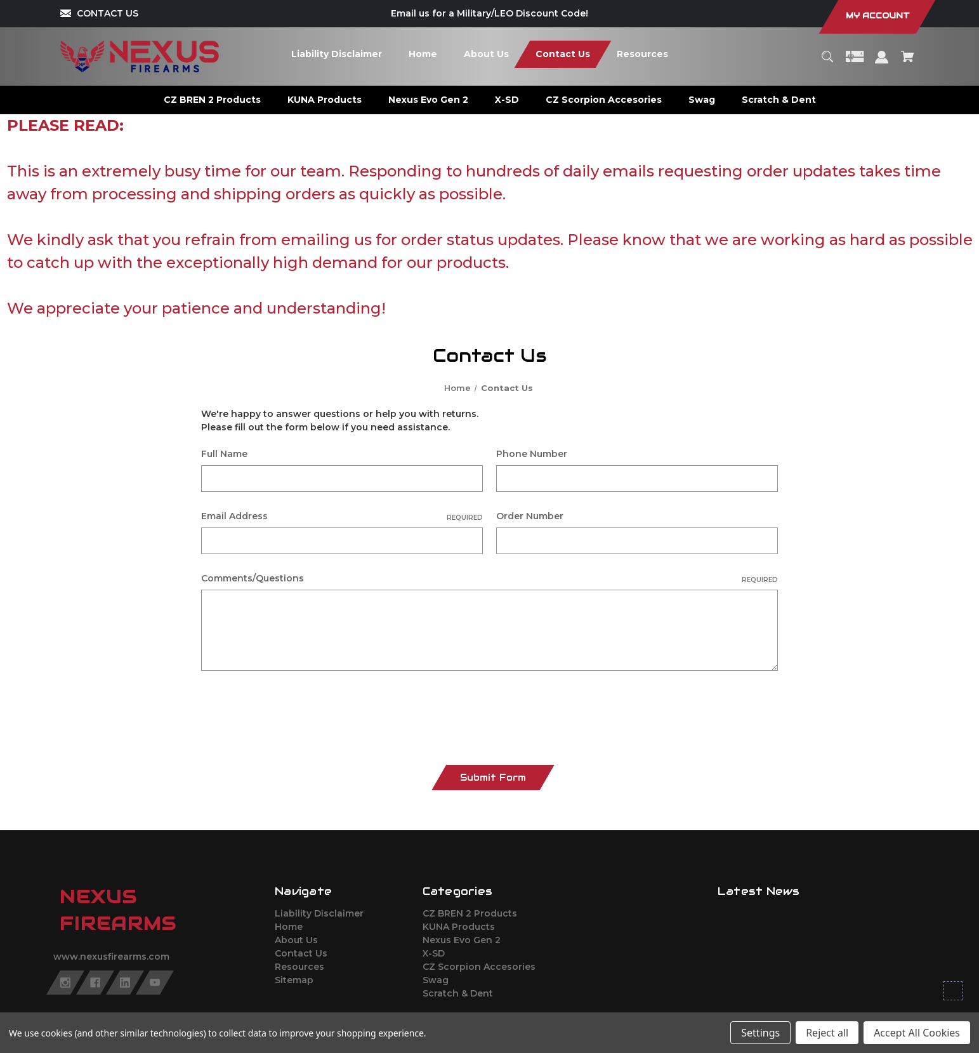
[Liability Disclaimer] (337, 54)
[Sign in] (882, 63)
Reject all (827, 1033)
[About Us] (486, 54)
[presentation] (297, 713)
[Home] (423, 54)
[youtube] (155, 982)
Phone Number (531, 454)
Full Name (224, 454)
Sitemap (294, 980)
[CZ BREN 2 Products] (212, 100)
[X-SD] (506, 100)
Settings (760, 1033)
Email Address (342, 516)
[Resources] (643, 54)
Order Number (529, 516)
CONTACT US (107, 13)
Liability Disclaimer (319, 913)
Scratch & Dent (458, 993)
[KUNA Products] (324, 100)
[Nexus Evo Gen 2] (428, 100)
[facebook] (95, 982)
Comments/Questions (490, 579)
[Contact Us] (563, 54)
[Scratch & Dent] (778, 100)
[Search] (827, 62)
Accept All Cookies (917, 1033)
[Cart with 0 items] (908, 62)
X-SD (434, 953)
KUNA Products (459, 926)
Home (289, 926)
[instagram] (65, 982)
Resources (299, 966)
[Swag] (701, 100)
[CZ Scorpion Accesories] (603, 100)
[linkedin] (125, 982)
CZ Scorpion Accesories (479, 966)
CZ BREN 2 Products (470, 913)
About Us (296, 940)
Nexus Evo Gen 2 (462, 940)
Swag (436, 980)
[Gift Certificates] (855, 62)
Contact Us (301, 953)
